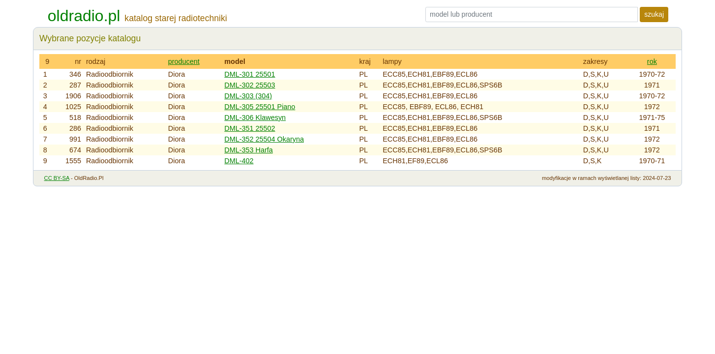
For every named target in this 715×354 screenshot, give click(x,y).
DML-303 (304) (248, 96)
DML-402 (238, 161)
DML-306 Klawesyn (255, 117)
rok (652, 61)
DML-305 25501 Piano (259, 107)
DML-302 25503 (249, 85)
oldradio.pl (84, 16)
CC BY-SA (56, 178)
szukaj (654, 14)
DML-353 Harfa (248, 150)
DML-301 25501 (249, 74)
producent (184, 61)
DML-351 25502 (249, 128)
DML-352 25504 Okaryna (264, 139)
